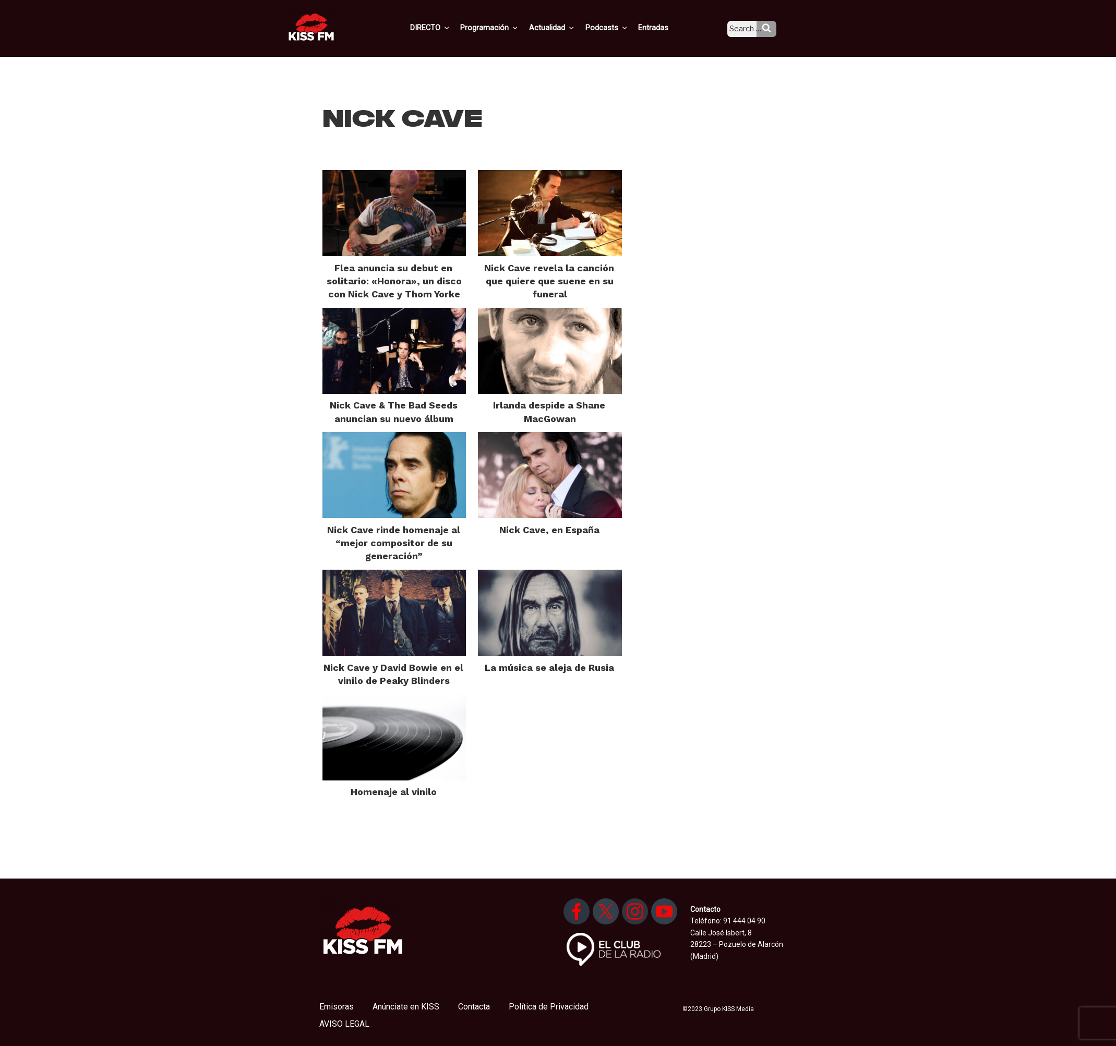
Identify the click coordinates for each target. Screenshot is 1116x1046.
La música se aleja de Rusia (549, 667)
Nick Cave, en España (549, 529)
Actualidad (564, 27)
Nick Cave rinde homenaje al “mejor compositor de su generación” (393, 542)
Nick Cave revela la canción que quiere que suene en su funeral (549, 280)
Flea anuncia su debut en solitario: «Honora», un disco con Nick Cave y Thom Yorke (394, 280)
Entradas (662, 27)
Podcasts (617, 27)
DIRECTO (446, 27)
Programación (504, 27)
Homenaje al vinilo (394, 791)
